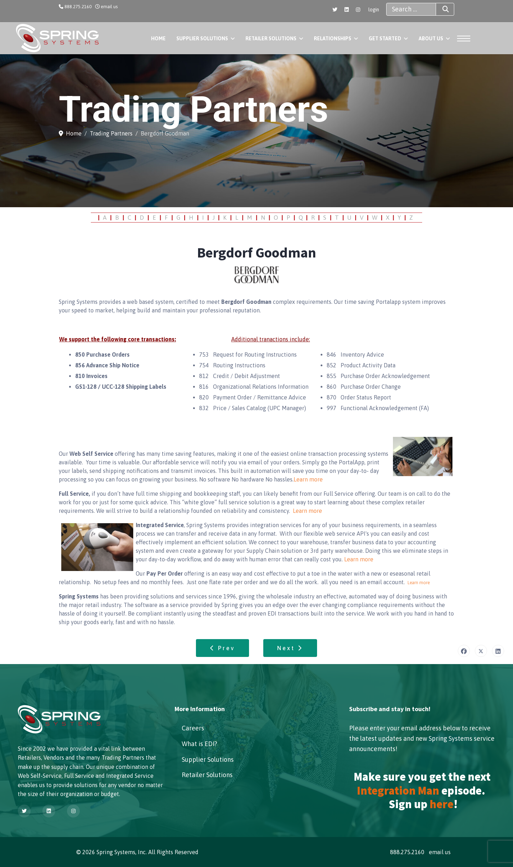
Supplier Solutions (202, 38)
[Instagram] (358, 9)
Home (158, 38)
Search (439, 9)
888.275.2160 (78, 6)
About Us (431, 38)
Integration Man (398, 791)
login (373, 9)
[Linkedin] (346, 9)
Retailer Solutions (270, 38)
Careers (193, 728)
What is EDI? (199, 744)
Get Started (385, 38)
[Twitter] (334, 9)
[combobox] (411, 9)
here (442, 804)
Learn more (308, 479)
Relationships (332, 38)
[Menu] (461, 38)
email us (109, 6)
